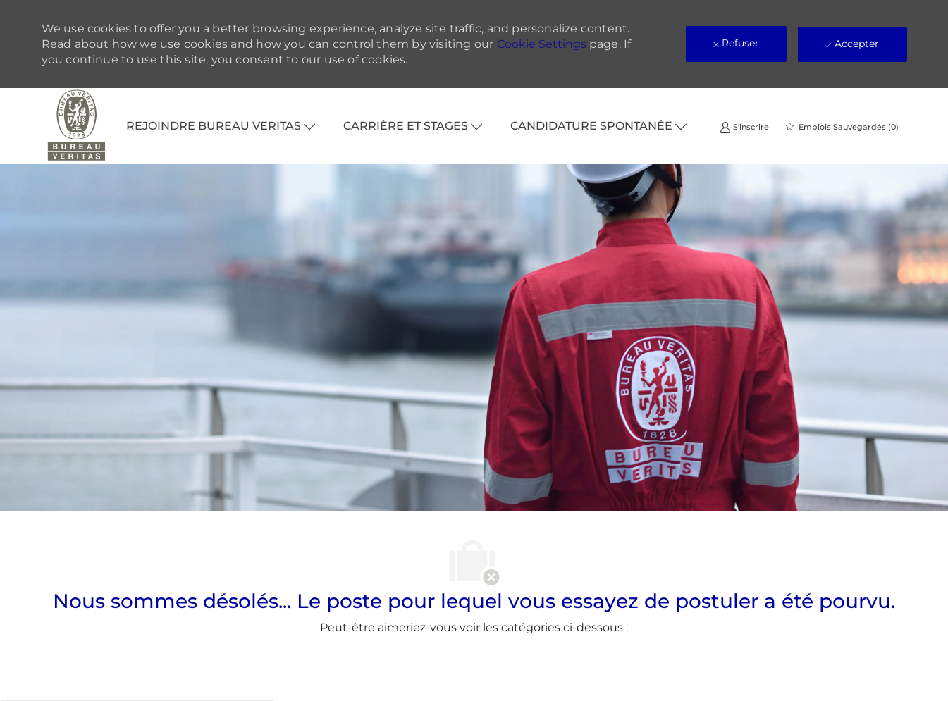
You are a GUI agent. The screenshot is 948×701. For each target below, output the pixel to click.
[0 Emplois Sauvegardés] (842, 126)
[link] (744, 126)
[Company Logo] (77, 126)
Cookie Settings (541, 44)
